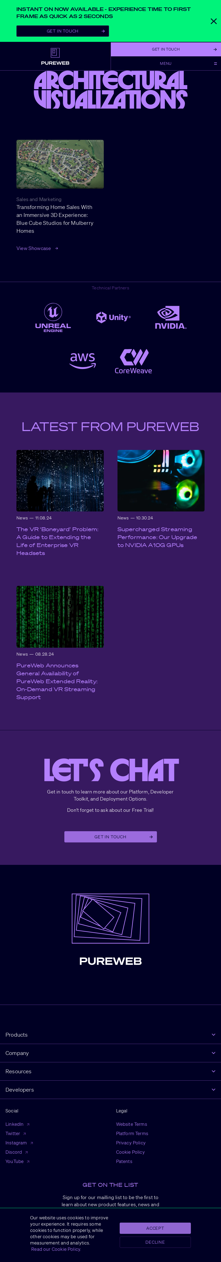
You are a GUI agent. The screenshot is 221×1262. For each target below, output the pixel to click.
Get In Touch (76, 31)
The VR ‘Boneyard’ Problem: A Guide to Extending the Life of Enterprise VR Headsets (57, 541)
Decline (155, 1242)
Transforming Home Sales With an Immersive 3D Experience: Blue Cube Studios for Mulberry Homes (54, 219)
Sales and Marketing (39, 199)
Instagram (19, 1142)
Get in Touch (123, 836)
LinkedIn (17, 1124)
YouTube (17, 1161)
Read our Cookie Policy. (55, 1249)
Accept (155, 1228)
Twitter (15, 1133)
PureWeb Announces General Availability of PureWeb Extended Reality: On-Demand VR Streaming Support (56, 681)
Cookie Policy (130, 1152)
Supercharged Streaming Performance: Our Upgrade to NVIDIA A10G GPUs (157, 537)
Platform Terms (132, 1133)
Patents (124, 1161)
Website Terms (131, 1124)
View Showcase (37, 248)
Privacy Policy (131, 1142)
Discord (16, 1152)
